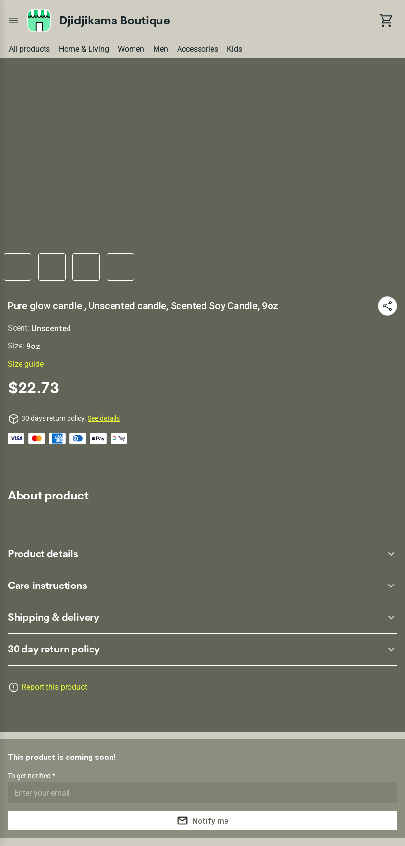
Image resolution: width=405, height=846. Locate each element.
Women (131, 49)
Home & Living (84, 49)
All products (29, 49)
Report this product (54, 687)
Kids (234, 49)
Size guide (26, 364)
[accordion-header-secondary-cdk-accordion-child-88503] (202, 554)
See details (104, 418)
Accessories (197, 49)
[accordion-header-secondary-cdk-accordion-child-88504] (202, 586)
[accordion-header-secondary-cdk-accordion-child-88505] (202, 617)
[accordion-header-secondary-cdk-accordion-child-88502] (202, 649)
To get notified (30, 776)
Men (160, 49)
